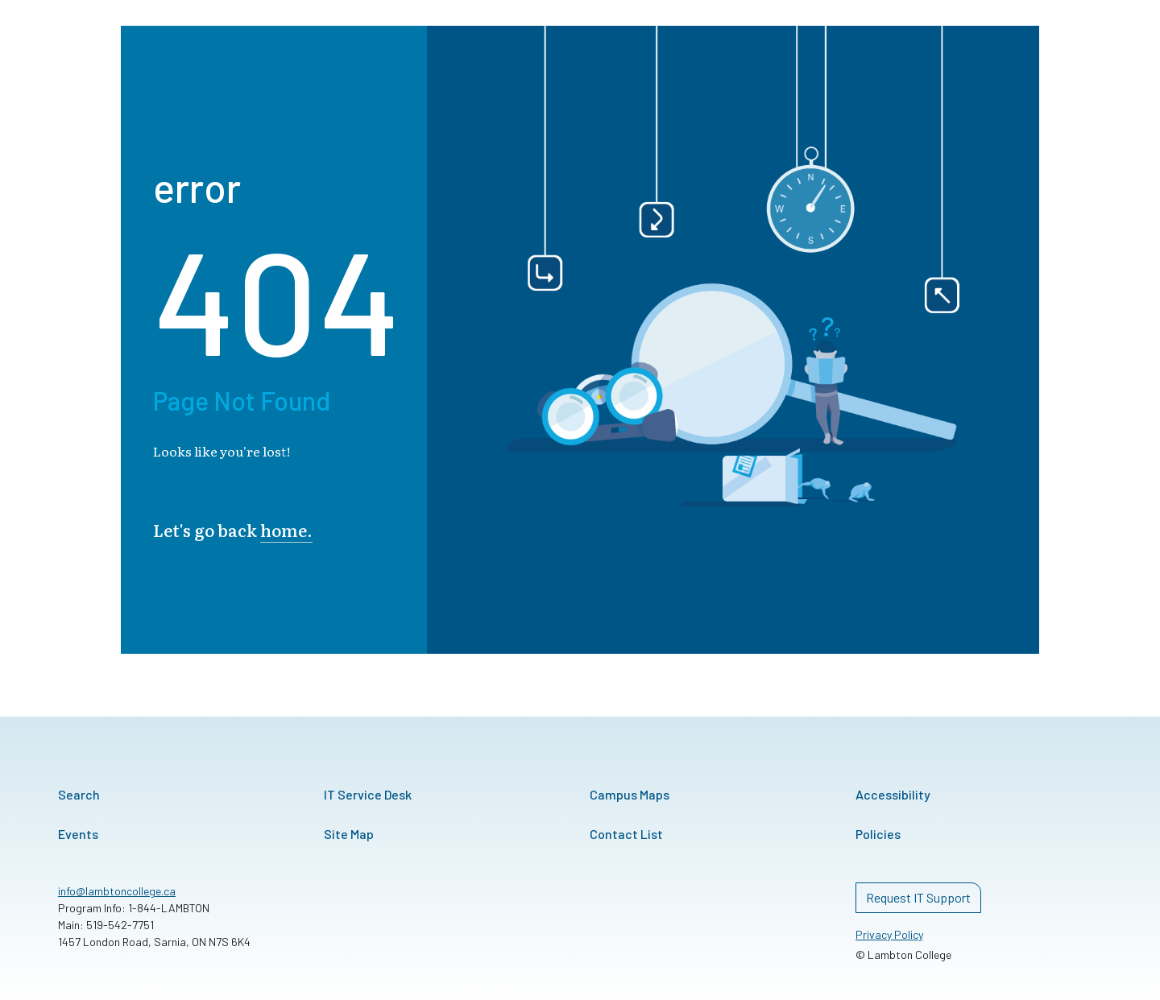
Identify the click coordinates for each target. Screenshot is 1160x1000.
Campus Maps (629, 794)
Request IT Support (918, 897)
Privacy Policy (889, 934)
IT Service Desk (368, 794)
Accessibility (893, 794)
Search (79, 794)
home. (286, 529)
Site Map (349, 833)
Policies (878, 833)
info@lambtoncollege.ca (117, 891)
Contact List (626, 833)
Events (78, 833)
